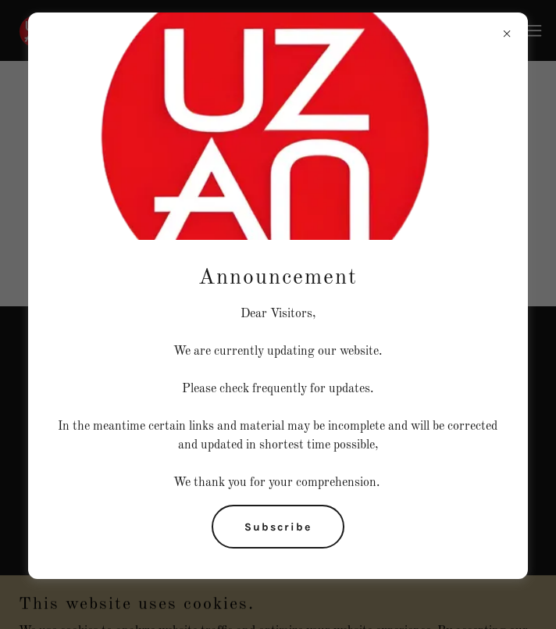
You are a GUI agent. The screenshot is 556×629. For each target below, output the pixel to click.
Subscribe (278, 527)
